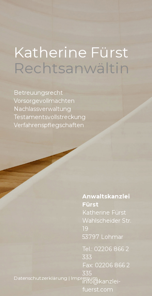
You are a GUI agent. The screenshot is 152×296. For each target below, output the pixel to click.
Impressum (84, 278)
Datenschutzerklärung (40, 278)
